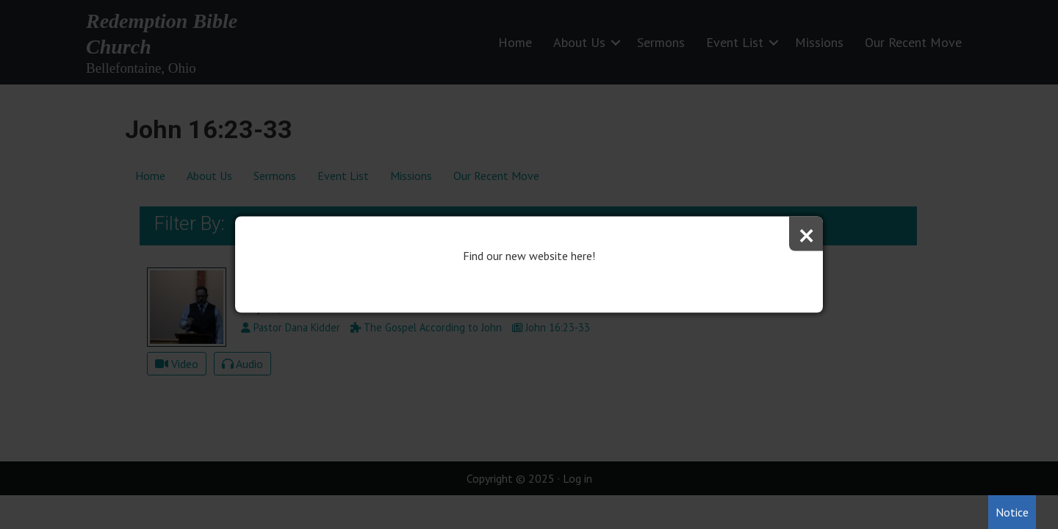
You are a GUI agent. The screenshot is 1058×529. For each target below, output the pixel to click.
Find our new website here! (529, 255)
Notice (1012, 512)
